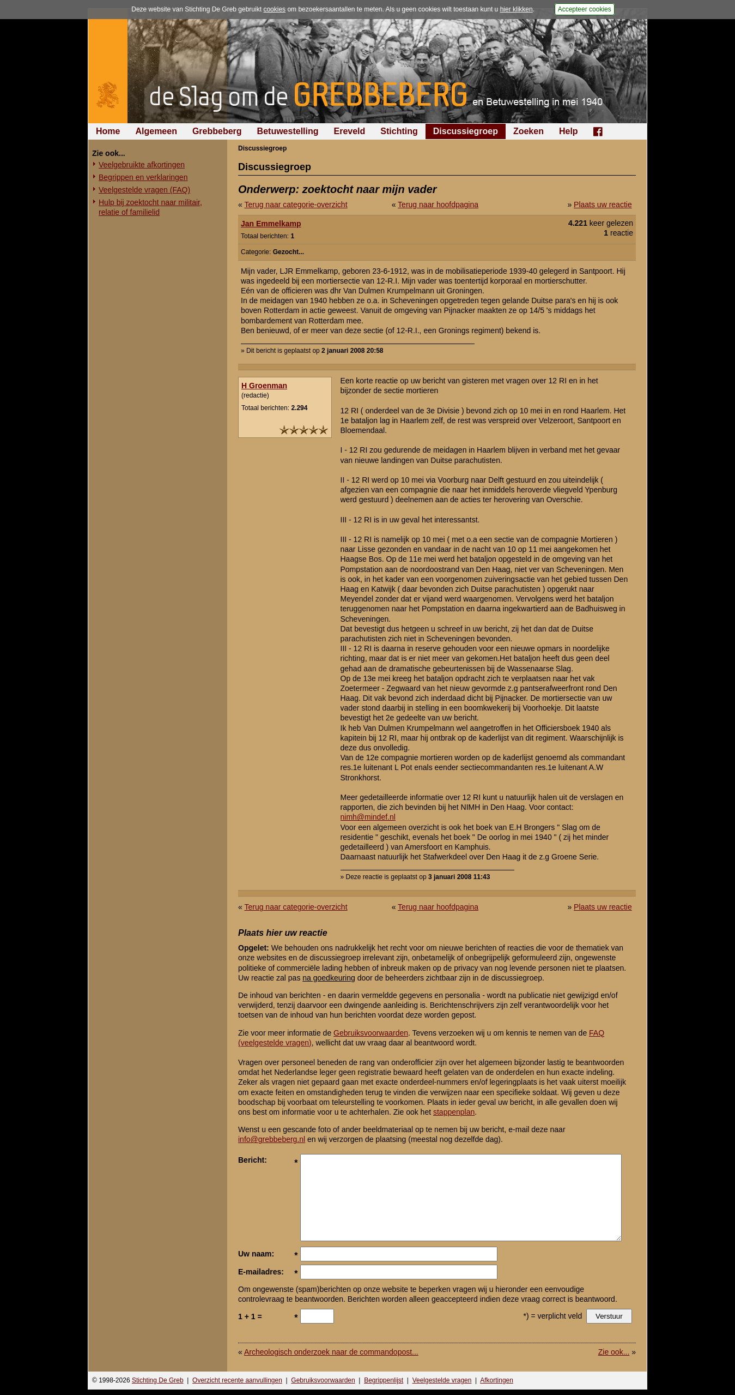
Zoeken (528, 131)
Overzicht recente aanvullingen (237, 1380)
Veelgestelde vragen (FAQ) (144, 189)
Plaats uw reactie (603, 204)
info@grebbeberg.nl (271, 1139)
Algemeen (156, 131)
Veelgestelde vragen (442, 1380)
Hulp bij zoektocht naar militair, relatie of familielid (150, 207)
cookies (274, 9)
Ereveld (350, 131)
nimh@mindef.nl (368, 817)
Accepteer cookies (584, 9)
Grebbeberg (217, 131)
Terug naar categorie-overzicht (295, 204)
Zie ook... (614, 1352)
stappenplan (454, 1112)
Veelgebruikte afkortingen (142, 164)
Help (568, 131)
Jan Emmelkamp (271, 223)
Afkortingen (496, 1380)
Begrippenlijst (383, 1380)
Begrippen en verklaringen (143, 177)
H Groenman (264, 385)
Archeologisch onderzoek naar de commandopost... (331, 1352)
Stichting (398, 131)
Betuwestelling (288, 131)
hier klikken (516, 9)
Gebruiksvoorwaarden (370, 1033)
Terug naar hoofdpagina (438, 204)
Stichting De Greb (158, 1380)
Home (108, 131)
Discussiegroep (465, 131)
